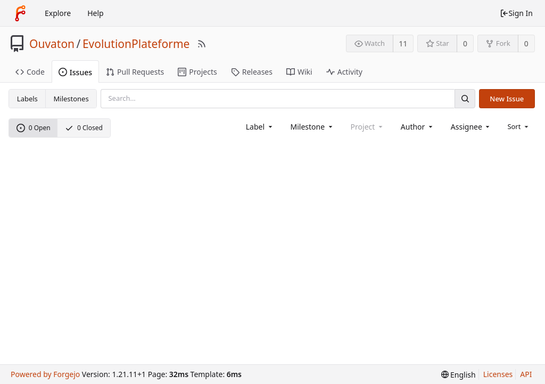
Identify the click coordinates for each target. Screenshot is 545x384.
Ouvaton (52, 43)
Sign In (516, 13)
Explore (58, 13)
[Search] (465, 98)
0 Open (33, 127)
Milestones (71, 98)
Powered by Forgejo (45, 374)
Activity (344, 72)
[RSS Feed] (202, 44)
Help (95, 13)
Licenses (498, 374)
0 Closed (84, 127)
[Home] (20, 13)
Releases (251, 72)
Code (30, 72)
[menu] (518, 126)
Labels (27, 98)
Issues (75, 72)
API (526, 374)
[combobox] (260, 127)
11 (403, 43)
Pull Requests (135, 72)
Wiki (299, 72)
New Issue (507, 98)
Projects (197, 72)
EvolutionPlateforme (136, 43)
